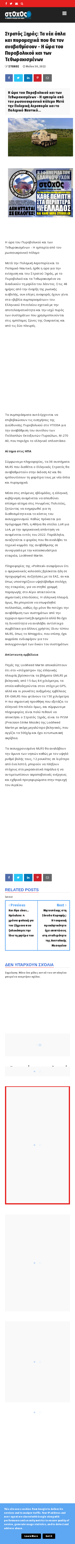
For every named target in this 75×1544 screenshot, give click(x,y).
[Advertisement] (37, 830)
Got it (49, 1536)
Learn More (31, 1536)
